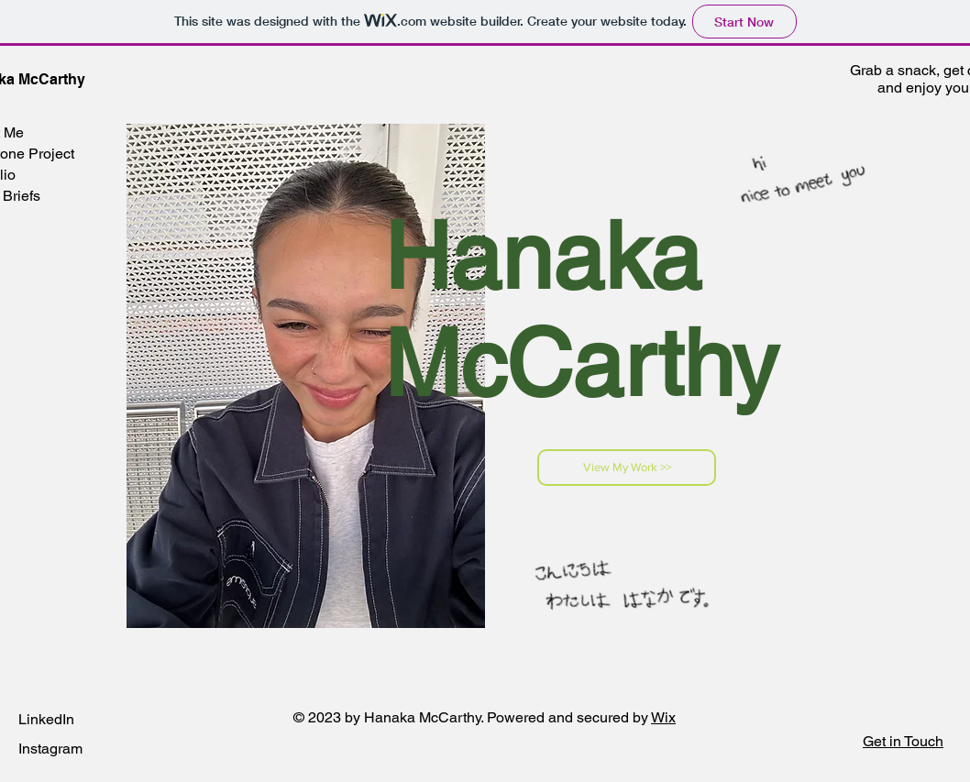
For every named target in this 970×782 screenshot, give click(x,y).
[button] (903, 741)
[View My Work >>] (626, 467)
